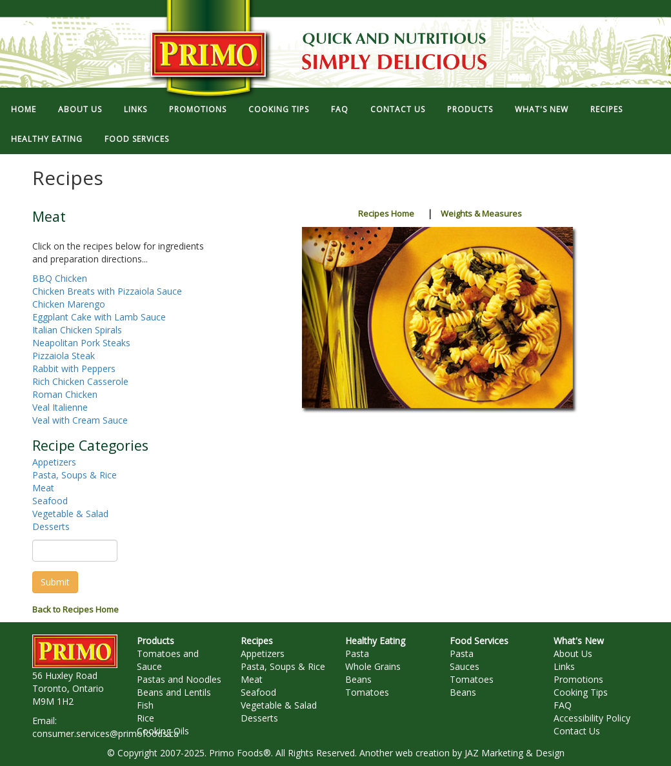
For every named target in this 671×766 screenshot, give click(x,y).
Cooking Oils (163, 731)
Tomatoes (367, 692)
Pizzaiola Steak (63, 355)
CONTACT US (397, 109)
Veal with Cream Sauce (80, 420)
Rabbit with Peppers (73, 368)
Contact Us (577, 731)
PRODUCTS (470, 109)
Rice (145, 718)
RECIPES (606, 109)
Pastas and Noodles (179, 679)
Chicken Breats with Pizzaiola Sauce (107, 291)
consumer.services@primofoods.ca (105, 733)
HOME (23, 109)
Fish (145, 705)
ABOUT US (80, 109)
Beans (358, 679)
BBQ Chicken (59, 278)
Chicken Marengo (68, 304)
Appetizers (54, 462)
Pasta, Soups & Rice (74, 475)
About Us (573, 653)
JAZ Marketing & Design (515, 753)
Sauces (464, 666)
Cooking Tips (581, 692)
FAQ (339, 109)
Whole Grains (373, 666)
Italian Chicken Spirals (77, 330)
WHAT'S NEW (541, 109)
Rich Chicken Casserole (80, 381)
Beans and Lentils (174, 692)
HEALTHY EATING (47, 138)
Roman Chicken (64, 394)
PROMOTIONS (197, 109)
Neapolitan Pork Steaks (81, 343)
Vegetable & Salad (70, 513)
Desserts (51, 526)
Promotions (578, 679)
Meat (43, 488)
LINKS (135, 109)
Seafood (50, 501)
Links (564, 666)
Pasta (357, 653)
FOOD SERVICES (137, 138)
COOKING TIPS (278, 109)
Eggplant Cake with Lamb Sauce (99, 317)
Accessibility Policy (592, 718)
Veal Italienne (60, 407)
